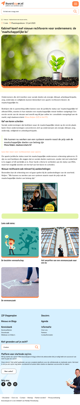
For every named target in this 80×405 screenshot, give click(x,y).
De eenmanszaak (8, 300)
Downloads (5, 332)
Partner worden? (40, 397)
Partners (44, 332)
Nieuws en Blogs (9, 321)
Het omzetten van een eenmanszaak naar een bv (59, 261)
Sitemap (30, 397)
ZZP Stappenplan (9, 315)
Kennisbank (6, 327)
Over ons (44, 330)
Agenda (44, 321)
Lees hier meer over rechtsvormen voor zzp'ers (21, 151)
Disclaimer (5, 397)
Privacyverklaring (54, 397)
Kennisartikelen (6, 330)
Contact (22, 397)
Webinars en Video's (8, 335)
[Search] (40, 11)
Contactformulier (47, 335)
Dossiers (45, 315)
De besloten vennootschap (12, 260)
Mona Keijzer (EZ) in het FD (36, 117)
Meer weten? (8, 371)
